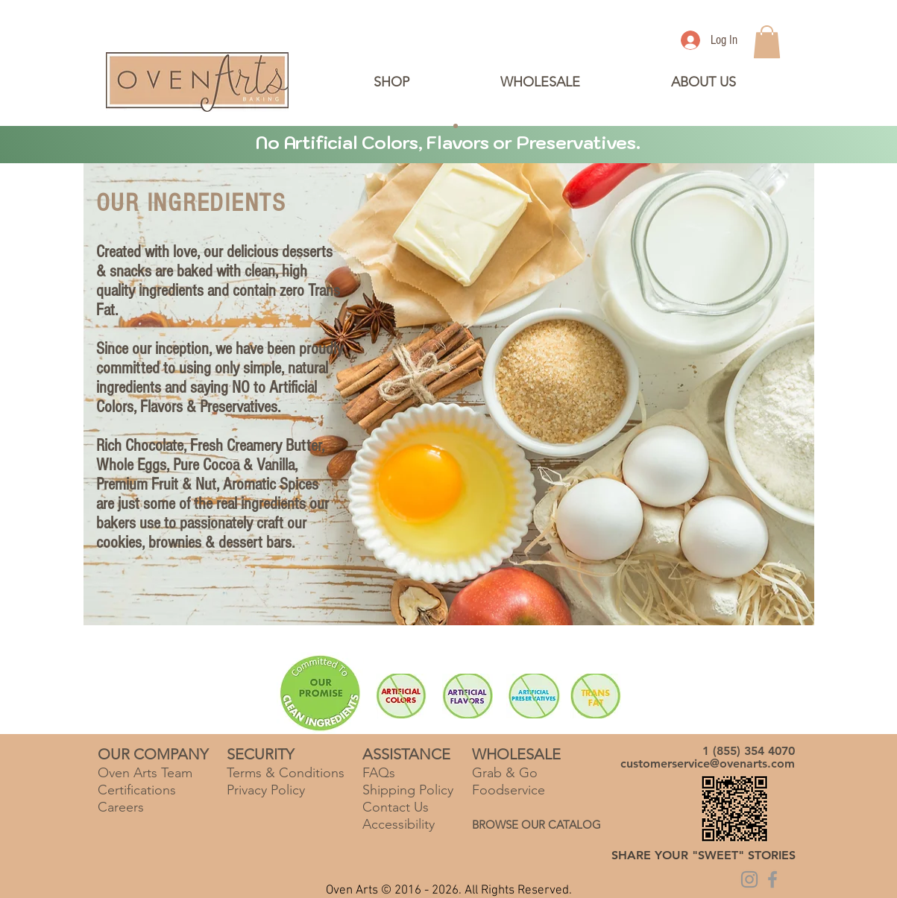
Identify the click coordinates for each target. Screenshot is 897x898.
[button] (703, 82)
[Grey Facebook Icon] (772, 879)
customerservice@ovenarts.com (707, 763)
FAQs (378, 773)
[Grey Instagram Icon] (749, 879)
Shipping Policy (407, 790)
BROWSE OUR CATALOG (536, 825)
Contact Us (395, 807)
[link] (767, 41)
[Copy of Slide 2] (455, 126)
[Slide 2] (442, 126)
